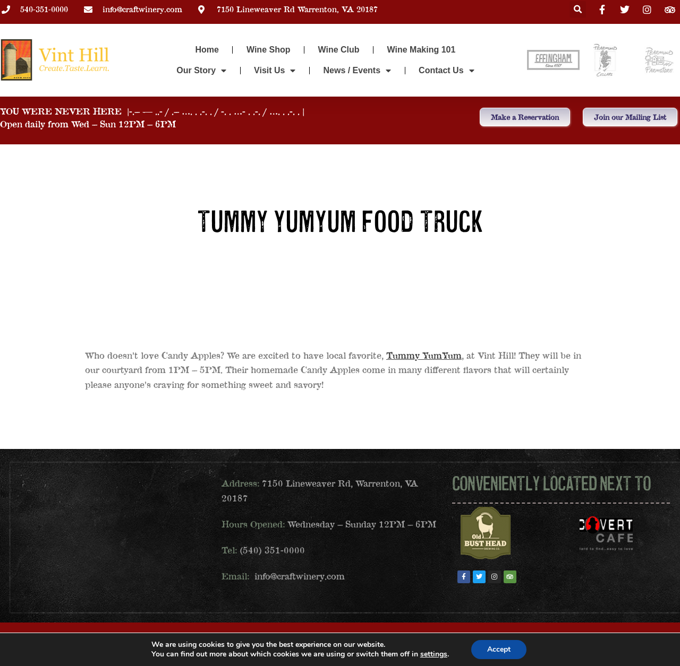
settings (433, 654)
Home (207, 49)
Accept (499, 649)
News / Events (357, 70)
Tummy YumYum (424, 355)
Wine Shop (268, 49)
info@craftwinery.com (299, 576)
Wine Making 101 (421, 49)
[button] (578, 9)
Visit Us (274, 70)
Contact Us (446, 70)
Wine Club (338, 49)
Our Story (201, 70)
